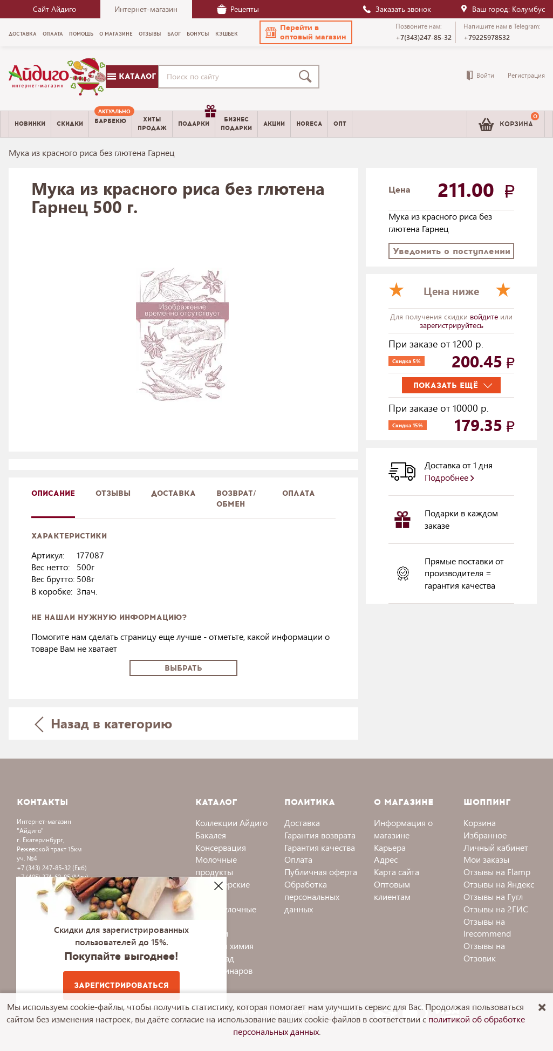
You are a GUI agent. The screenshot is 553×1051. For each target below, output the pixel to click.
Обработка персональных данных (311, 896)
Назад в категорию (103, 723)
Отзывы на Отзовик (484, 952)
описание (53, 493)
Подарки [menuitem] (196, 119)
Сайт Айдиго (54, 9)
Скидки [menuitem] (70, 123)
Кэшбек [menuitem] (226, 34)
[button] (306, 32)
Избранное (485, 835)
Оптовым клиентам (392, 890)
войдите (485, 316)
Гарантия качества (319, 847)
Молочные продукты (216, 865)
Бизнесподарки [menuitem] (236, 123)
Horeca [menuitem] (309, 123)
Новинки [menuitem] (30, 123)
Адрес (386, 859)
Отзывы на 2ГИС (495, 908)
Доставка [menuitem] (23, 34)
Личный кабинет (495, 847)
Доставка (302, 822)
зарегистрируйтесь (451, 325)
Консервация (220, 847)
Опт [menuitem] (339, 123)
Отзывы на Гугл (493, 896)
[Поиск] (307, 76)
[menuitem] (110, 124)
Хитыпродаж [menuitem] (152, 123)
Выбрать (183, 668)
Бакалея (210, 835)
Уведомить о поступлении (451, 251)
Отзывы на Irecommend (487, 927)
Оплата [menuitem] (53, 34)
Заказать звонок (396, 9)
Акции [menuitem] (274, 123)
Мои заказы (486, 859)
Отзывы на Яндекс (498, 884)
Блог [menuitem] (174, 34)
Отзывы (113, 493)
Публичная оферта (320, 871)
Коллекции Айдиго (231, 822)
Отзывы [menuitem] (150, 34)
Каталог (131, 76)
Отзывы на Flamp (496, 871)
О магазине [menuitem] (116, 34)
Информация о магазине (403, 829)
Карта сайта (396, 871)
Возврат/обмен (236, 499)
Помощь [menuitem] (81, 34)
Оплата (298, 493)
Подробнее (449, 477)
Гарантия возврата (320, 835)
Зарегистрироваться (121, 985)
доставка (173, 493)
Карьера (390, 847)
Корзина (479, 822)
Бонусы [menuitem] (198, 34)
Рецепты (238, 9)
